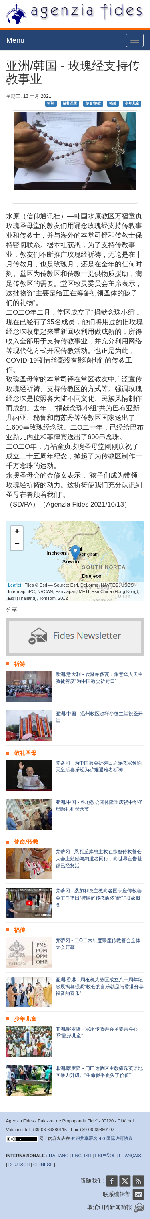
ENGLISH (81, 1155)
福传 (112, 103)
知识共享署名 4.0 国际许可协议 (101, 1138)
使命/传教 (93, 103)
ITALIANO (58, 1155)
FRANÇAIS (130, 1155)
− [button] (17, 544)
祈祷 (50, 103)
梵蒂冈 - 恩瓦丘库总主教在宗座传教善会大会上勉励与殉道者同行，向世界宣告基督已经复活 (99, 858)
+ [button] (17, 532)
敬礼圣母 (70, 103)
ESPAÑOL (105, 1155)
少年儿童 (132, 103)
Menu (15, 40)
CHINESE (43, 1164)
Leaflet (14, 585)
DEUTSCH (19, 1164)
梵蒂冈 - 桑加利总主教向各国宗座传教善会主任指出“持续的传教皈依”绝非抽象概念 (99, 897)
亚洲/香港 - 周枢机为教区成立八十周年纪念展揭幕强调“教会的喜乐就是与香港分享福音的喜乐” (100, 986)
